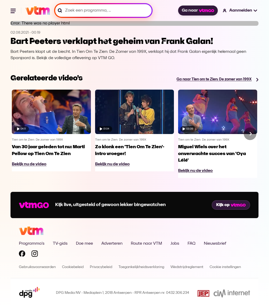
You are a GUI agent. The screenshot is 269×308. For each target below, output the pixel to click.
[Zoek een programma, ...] (103, 10)
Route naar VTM (146, 244)
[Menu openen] (14, 10)
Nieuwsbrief (215, 244)
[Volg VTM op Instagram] (35, 254)
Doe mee (84, 244)
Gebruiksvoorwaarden (37, 267)
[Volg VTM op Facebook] (22, 254)
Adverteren (111, 244)
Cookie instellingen (225, 267)
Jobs (174, 244)
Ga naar (198, 10)
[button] (240, 10)
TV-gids (60, 244)
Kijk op (231, 205)
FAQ (191, 244)
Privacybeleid (101, 267)
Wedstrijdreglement (186, 267)
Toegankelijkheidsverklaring (141, 267)
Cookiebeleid (73, 267)
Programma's (31, 244)
